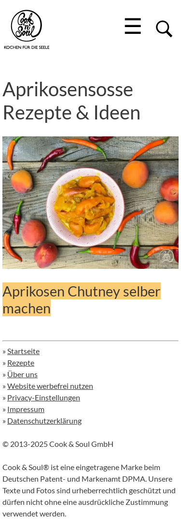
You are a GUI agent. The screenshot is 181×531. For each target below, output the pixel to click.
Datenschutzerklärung (44, 420)
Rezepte (20, 362)
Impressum (25, 408)
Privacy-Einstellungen (43, 397)
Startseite (23, 350)
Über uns (22, 374)
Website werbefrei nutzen (50, 385)
